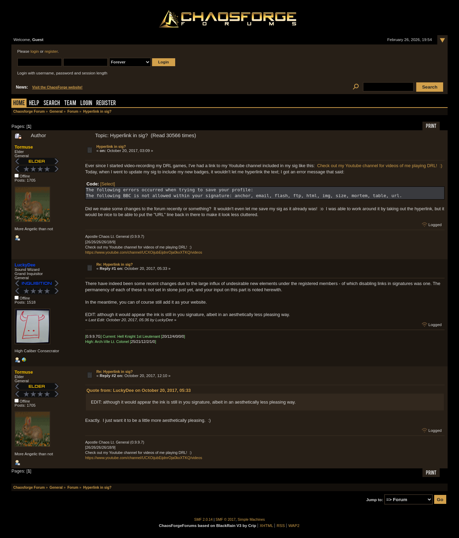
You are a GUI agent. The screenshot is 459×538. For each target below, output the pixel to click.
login (34, 51)
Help (34, 103)
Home (19, 103)
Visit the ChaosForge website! (57, 87)
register (51, 51)
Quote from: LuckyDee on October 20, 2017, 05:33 (139, 390)
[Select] (107, 183)
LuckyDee (24, 264)
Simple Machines (251, 519)
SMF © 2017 (226, 519)
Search (51, 103)
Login (86, 103)
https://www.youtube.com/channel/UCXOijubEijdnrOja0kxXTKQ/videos (143, 252)
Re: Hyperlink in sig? (114, 264)
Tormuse (23, 147)
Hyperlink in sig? (111, 146)
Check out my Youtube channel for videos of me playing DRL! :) (379, 165)
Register (106, 103)
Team (70, 103)
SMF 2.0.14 (203, 519)
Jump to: (374, 500)
